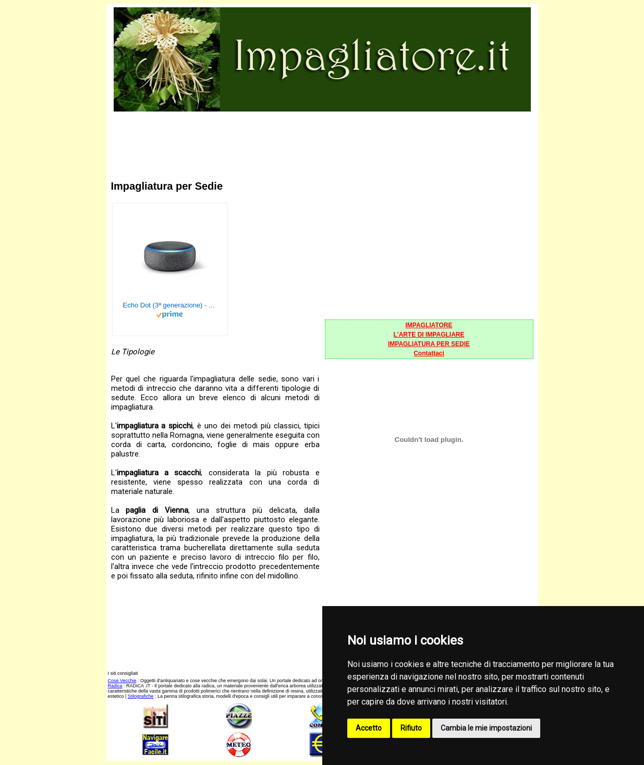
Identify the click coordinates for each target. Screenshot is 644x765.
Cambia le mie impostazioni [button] (486, 728)
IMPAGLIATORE (429, 325)
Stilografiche (141, 696)
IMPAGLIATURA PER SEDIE (429, 344)
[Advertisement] (322, 137)
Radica (115, 685)
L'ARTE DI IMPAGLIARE (429, 334)
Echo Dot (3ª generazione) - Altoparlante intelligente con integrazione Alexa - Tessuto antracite (170, 305)
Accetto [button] (369, 728)
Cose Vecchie (122, 680)
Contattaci (429, 353)
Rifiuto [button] (411, 728)
